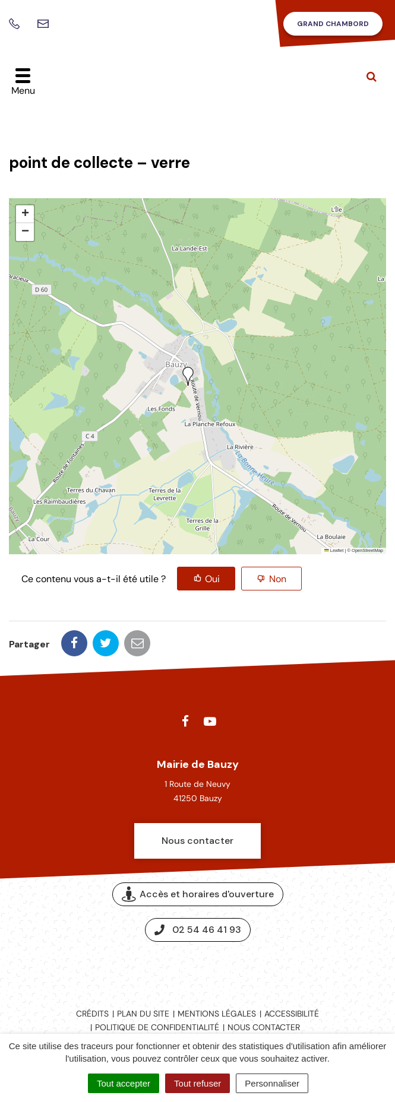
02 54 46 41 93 (197, 929)
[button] (188, 376)
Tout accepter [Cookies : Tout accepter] (123, 1083)
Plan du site (143, 1013)
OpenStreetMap (367, 550)
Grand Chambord (333, 23)
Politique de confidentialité (157, 1027)
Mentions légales (217, 1013)
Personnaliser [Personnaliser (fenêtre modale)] (272, 1083)
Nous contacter (197, 840)
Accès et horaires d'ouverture (198, 895)
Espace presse (197, 970)
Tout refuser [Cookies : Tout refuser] (197, 1083)
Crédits (92, 1013)
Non (277, 579)
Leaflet (333, 550)
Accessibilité (291, 1013)
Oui (212, 579)
